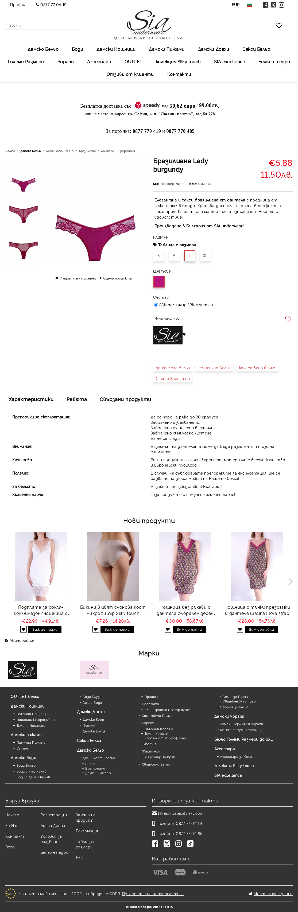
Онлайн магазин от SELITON (149, 907)
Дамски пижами (26, 734)
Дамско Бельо (43, 49)
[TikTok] (191, 844)
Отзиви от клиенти (130, 74)
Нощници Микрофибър (36, 719)
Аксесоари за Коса (236, 756)
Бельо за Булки (235, 696)
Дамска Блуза (94, 731)
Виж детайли (44, 629)
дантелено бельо (173, 367)
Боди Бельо (26, 765)
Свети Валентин (173, 378)
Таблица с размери (177, 244)
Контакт (14, 836)
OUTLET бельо (25, 696)
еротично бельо (215, 367)
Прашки (151, 696)
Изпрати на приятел (78, 278)
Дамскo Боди (23, 757)
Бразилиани (87, 151)
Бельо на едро (274, 61)
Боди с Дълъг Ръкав (33, 777)
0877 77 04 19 (53, 4)
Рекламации (87, 830)
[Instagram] (179, 844)
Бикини (91, 763)
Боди (77, 49)
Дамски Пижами (166, 49)
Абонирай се (22, 640)
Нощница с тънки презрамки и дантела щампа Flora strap (257, 610)
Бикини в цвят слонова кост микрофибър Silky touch (113, 610)
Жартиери (151, 751)
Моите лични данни (273, 893)
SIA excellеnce (229, 61)
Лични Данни (53, 825)
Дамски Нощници (116, 49)
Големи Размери (26, 61)
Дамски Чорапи (229, 716)
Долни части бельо (60, 151)
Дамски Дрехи (213, 49)
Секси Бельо (256, 49)
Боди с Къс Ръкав (32, 771)
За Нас (11, 825)
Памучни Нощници (32, 713)
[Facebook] (156, 844)
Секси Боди (92, 702)
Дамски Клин (93, 719)
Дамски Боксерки (99, 772)
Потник (89, 725)
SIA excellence (228, 775)
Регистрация (54, 814)
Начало (10, 151)
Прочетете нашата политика (153, 893)
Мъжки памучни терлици (241, 729)
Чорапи (65, 61)
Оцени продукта (117, 278)
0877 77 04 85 (189, 833)
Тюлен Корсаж (157, 733)
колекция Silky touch (178, 61)
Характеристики (31, 399)
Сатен (22, 748)
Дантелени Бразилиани (118, 151)
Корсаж (148, 722)
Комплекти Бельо (157, 715)
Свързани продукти (125, 399)
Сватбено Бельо (156, 764)
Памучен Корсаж (159, 729)
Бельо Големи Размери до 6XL (243, 739)
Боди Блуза (92, 696)
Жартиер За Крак (160, 757)
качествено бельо (257, 367)
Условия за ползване (51, 838)
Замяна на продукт (86, 817)
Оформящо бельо (234, 707)
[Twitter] (168, 844)
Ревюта (77, 399)
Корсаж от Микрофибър (165, 738)
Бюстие (149, 744)
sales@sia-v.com (187, 813)
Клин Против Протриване (167, 709)
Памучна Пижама (31, 742)
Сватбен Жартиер (239, 701)
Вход (10, 846)
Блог (80, 857)
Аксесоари (99, 61)
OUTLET (133, 61)
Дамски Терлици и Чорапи (241, 723)
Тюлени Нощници (31, 725)
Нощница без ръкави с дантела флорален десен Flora (185, 610)
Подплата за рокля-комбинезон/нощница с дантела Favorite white (40, 610)
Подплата (150, 703)
